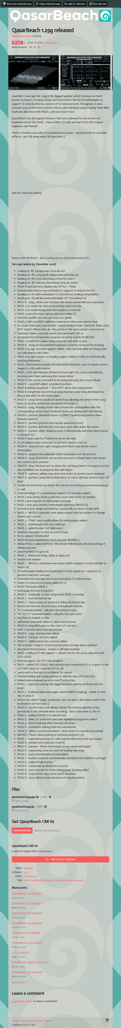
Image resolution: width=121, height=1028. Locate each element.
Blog (33, 1024)
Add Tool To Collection (60, 859)
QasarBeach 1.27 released (27, 922)
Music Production (54, 880)
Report (48, 1020)
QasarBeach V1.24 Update (27, 942)
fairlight (34, 880)
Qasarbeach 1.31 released (26, 903)
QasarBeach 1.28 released (27, 912)
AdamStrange (50, 42)
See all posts (18, 982)
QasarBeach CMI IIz (21, 35)
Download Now (22, 830)
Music (42, 880)
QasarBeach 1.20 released (27, 972)
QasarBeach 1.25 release (26, 932)
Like (17, 42)
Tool (25, 872)
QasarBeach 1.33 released (26, 893)
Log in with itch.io (22, 1001)
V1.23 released (20, 952)
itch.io (15, 1020)
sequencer (78, 880)
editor (26, 880)
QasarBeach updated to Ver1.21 (30, 962)
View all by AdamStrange (31, 1020)
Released (28, 868)
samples (68, 880)
